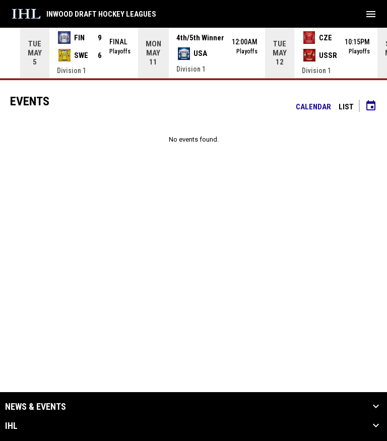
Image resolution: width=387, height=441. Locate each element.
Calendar (313, 106)
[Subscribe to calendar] (371, 106)
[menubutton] (371, 14)
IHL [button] (11, 425)
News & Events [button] (35, 406)
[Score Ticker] (193, 53)
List (346, 106)
